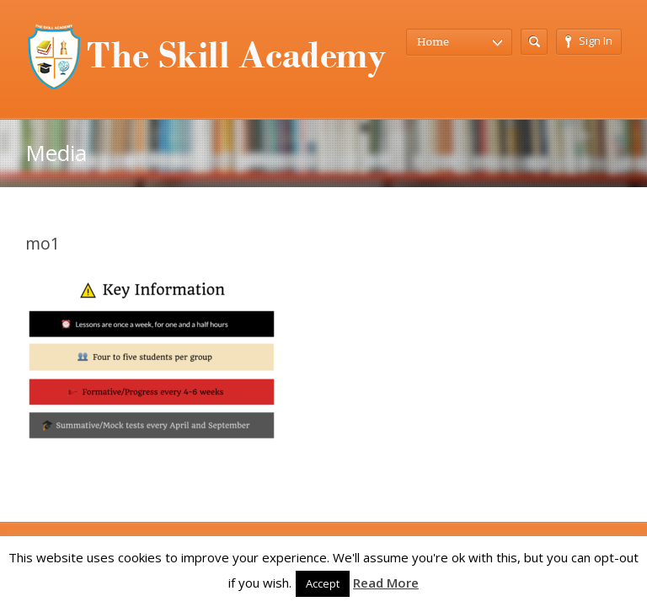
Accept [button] (323, 583)
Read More (386, 582)
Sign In (588, 40)
